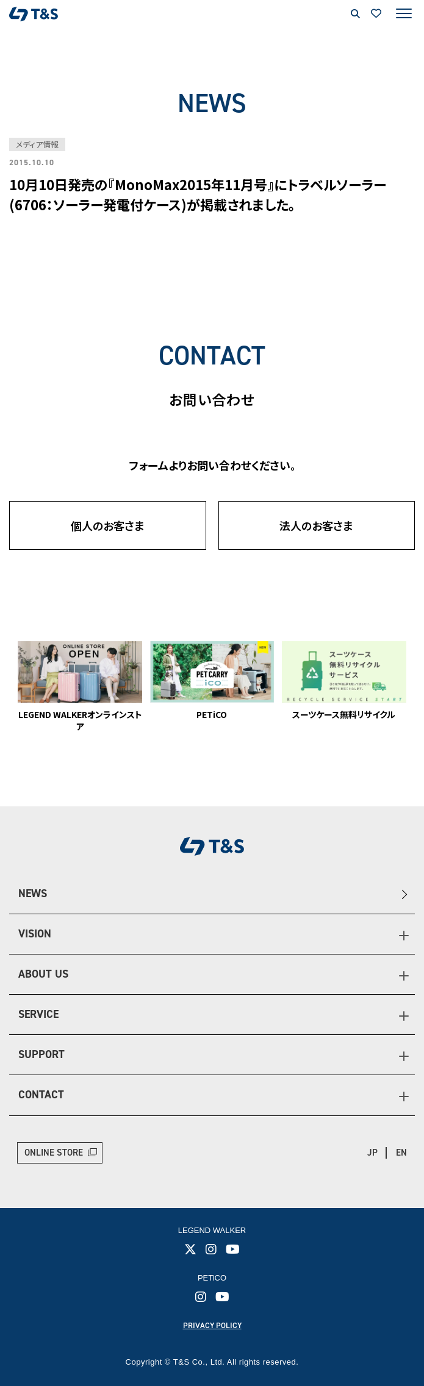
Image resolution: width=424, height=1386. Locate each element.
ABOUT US (43, 974)
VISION (34, 933)
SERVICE (38, 1014)
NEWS (32, 893)
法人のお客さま (316, 525)
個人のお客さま (108, 525)
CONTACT (41, 1094)
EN (401, 1152)
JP (372, 1152)
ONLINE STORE (53, 1152)
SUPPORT (41, 1054)
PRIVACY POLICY (212, 1325)
